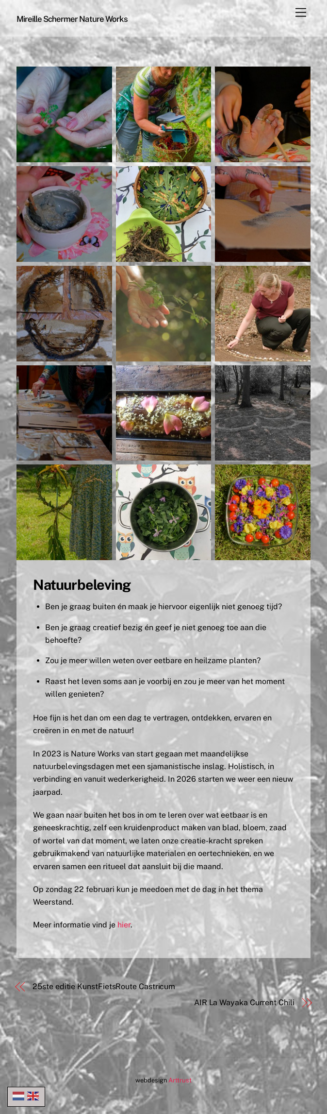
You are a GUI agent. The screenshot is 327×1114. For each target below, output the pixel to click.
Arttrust (180, 1080)
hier (124, 924)
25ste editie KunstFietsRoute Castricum (104, 986)
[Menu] (301, 12)
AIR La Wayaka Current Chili (244, 1002)
